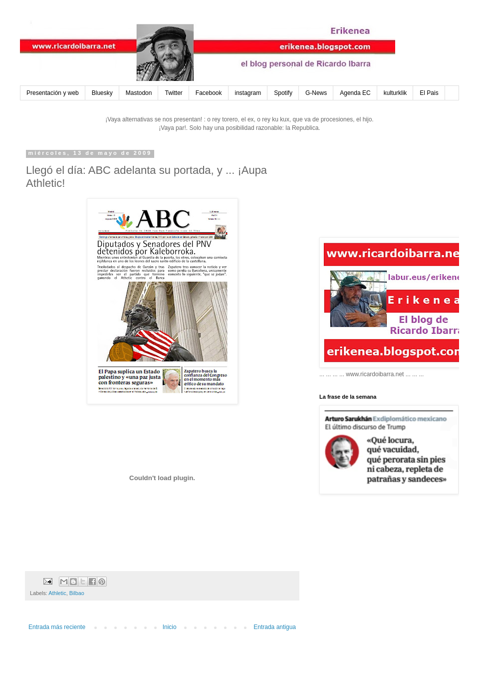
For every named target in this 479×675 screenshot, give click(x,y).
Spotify (283, 92)
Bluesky (102, 92)
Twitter (173, 92)
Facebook (209, 92)
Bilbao (76, 593)
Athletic (57, 593)
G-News (316, 92)
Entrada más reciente (56, 627)
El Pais (429, 92)
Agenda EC (355, 92)
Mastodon (139, 92)
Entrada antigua (274, 627)
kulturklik (395, 92)
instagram (248, 92)
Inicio (170, 627)
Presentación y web (52, 92)
